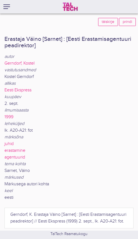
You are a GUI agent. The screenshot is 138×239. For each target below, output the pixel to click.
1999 (8, 117)
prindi (127, 22)
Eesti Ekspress (18, 90)
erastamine (14, 150)
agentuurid (14, 157)
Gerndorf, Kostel (19, 63)
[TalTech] (70, 6)
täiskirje (108, 22)
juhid (9, 143)
